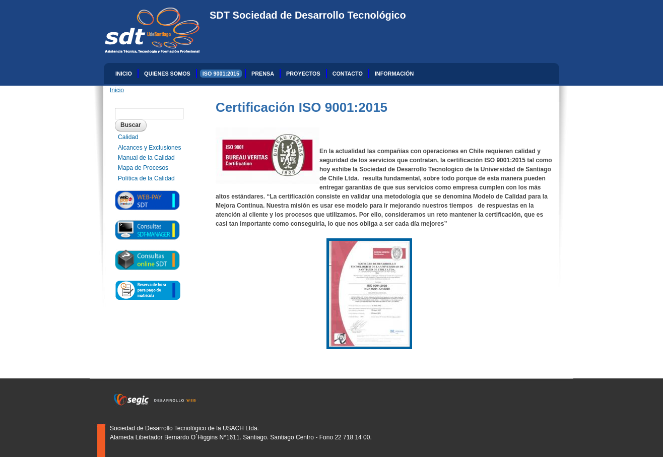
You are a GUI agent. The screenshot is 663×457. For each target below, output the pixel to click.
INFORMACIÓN (394, 74)
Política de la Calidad (146, 178)
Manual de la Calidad (146, 157)
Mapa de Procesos (143, 167)
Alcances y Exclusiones (149, 147)
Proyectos (303, 74)
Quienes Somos (167, 74)
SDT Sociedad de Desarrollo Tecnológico (308, 15)
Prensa (262, 74)
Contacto (348, 74)
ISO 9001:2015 (221, 74)
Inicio (123, 74)
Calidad (128, 137)
